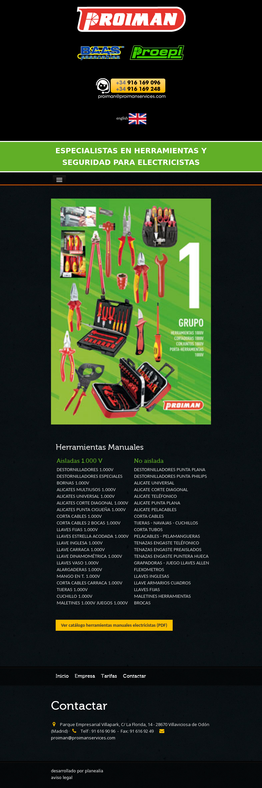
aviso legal (61, 777)
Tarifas (109, 676)
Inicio (62, 676)
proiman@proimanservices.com (83, 738)
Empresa (85, 676)
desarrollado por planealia (77, 771)
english (131, 118)
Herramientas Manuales (100, 447)
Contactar (134, 676)
